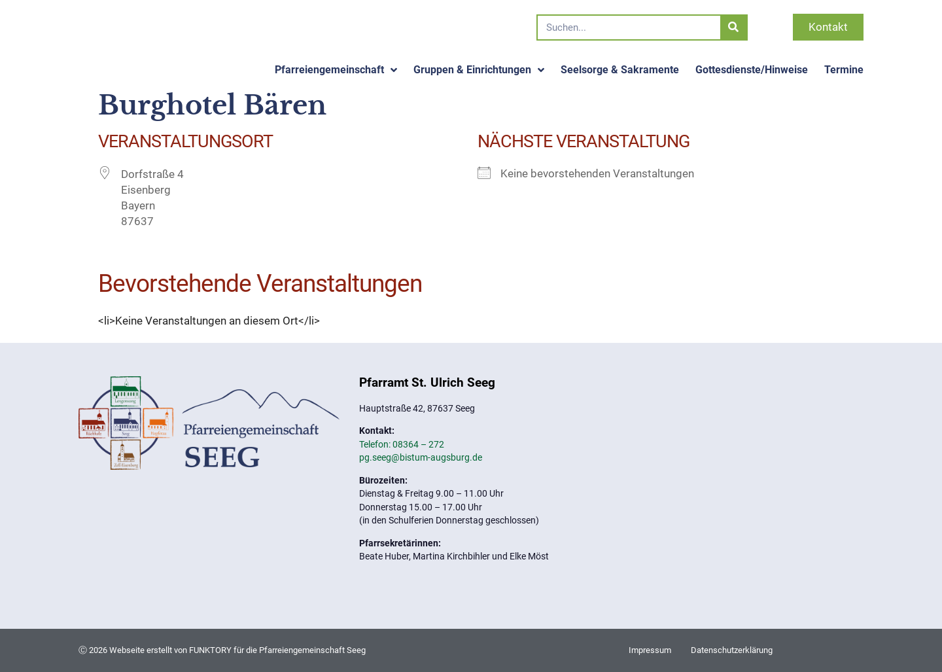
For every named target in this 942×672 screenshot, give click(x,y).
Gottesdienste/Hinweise (751, 69)
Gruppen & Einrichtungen (478, 70)
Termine (844, 69)
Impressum (650, 650)
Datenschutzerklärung (732, 650)
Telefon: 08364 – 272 (401, 444)
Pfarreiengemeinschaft (336, 70)
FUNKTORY (210, 650)
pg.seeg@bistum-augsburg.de (420, 457)
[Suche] (733, 27)
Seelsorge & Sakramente (620, 69)
